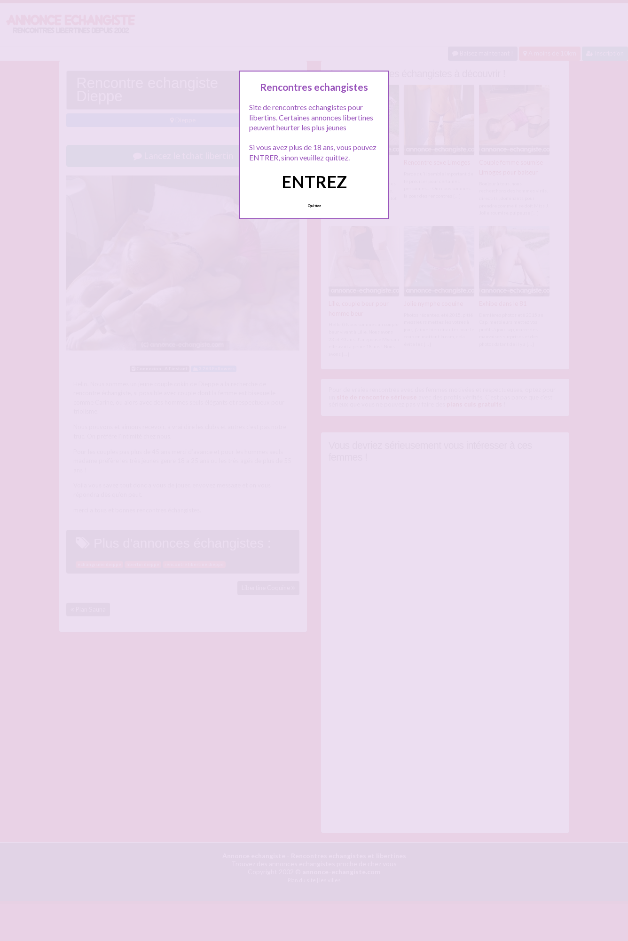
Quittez (314, 205)
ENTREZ (314, 181)
